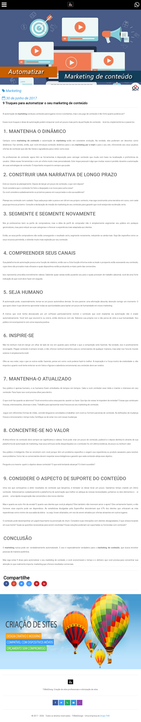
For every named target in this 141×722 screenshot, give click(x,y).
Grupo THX (105, 716)
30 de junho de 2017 (19, 98)
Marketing (11, 91)
